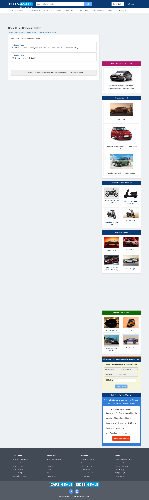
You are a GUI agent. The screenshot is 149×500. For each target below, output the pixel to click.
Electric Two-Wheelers (54, 460)
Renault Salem (19, 55)
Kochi (21, 466)
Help (116, 463)
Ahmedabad (17, 473)
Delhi (14, 470)
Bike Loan (84, 10)
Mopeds (49, 470)
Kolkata (15, 476)
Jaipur (24, 473)
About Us (118, 460)
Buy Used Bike (34, 10)
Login (132, 4)
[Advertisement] (74, 19)
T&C (116, 473)
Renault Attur (19, 45)
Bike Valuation (85, 463)
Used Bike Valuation (52, 10)
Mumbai (15, 463)
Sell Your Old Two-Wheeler (121, 395)
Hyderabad (24, 460)
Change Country (120, 476)
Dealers (111, 10)
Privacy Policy (123, 473)
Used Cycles (23, 476)
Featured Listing (86, 470)
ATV (48, 473)
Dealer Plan (70, 10)
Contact (117, 466)
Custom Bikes (51, 476)
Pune (21, 463)
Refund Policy (119, 470)
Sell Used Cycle (86, 476)
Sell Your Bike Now (121, 438)
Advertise (123, 463)
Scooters (50, 466)
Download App (127, 460)
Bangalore (16, 460)
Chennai (15, 466)
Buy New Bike (98, 10)
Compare (123, 10)
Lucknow (21, 470)
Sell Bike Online (16, 10)
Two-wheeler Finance (88, 460)
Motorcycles (51, 463)
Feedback (125, 466)
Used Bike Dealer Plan (88, 473)
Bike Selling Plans (86, 466)
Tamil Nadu (118, 4)
